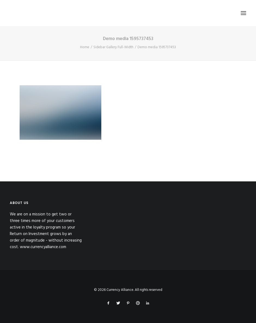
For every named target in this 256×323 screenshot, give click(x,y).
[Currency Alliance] (47, 13)
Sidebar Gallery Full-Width (113, 47)
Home (84, 47)
